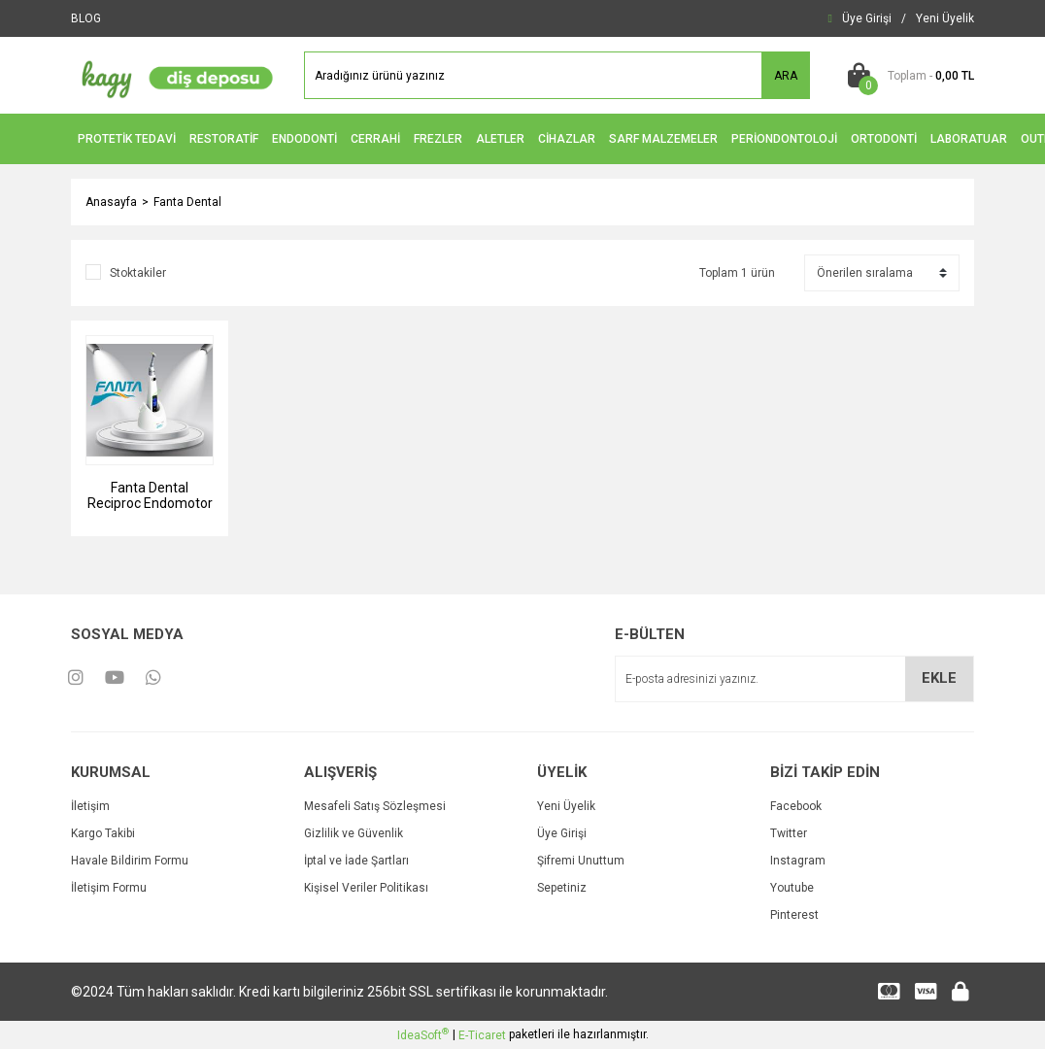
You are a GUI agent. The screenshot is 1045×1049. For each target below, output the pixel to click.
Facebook (796, 806)
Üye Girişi (562, 833)
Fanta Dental (187, 202)
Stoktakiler (138, 273)
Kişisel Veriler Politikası (366, 888)
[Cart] (906, 75)
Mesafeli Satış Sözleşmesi (375, 806)
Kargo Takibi (103, 833)
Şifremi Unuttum (580, 860)
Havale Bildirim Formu (129, 860)
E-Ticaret (482, 1035)
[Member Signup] (945, 18)
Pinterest (794, 915)
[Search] (557, 75)
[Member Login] (867, 18)
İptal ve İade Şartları (356, 860)
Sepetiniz (562, 888)
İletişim (90, 806)
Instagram (798, 860)
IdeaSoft (423, 1034)
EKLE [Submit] (939, 678)
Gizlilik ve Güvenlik (353, 833)
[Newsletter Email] (794, 679)
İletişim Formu (109, 888)
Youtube (792, 888)
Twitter (788, 833)
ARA (785, 76)
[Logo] (173, 75)
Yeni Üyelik (566, 806)
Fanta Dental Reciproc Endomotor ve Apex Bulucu (150, 495)
